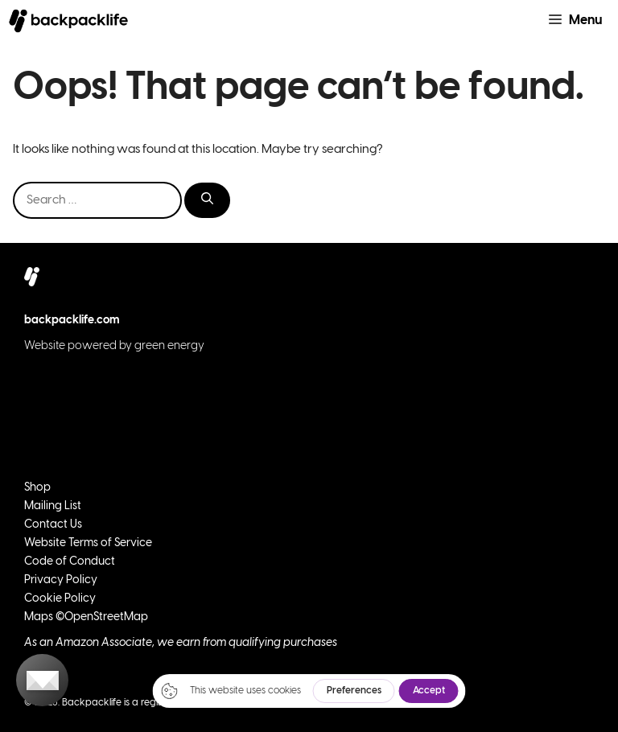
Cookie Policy (60, 599)
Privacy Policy (60, 580)
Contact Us (53, 525)
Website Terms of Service (88, 543)
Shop (37, 488)
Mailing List (52, 506)
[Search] (207, 201)
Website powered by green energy (114, 346)
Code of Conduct (69, 562)
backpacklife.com (72, 321)
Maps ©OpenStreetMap (86, 617)
